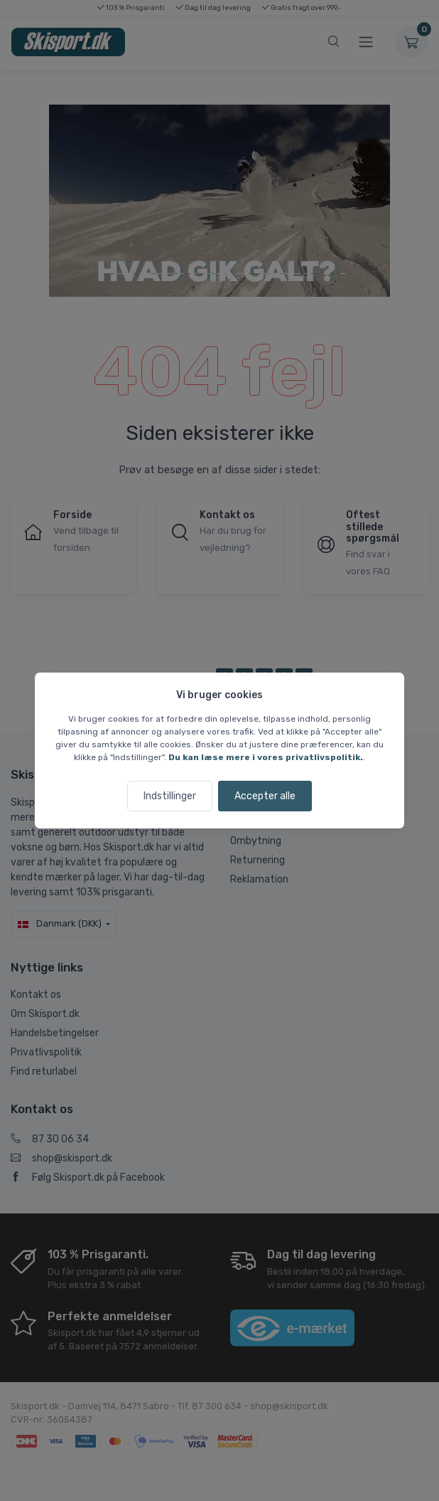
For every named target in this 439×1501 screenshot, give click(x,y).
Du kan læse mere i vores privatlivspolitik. (265, 757)
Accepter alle (265, 796)
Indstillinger (169, 796)
